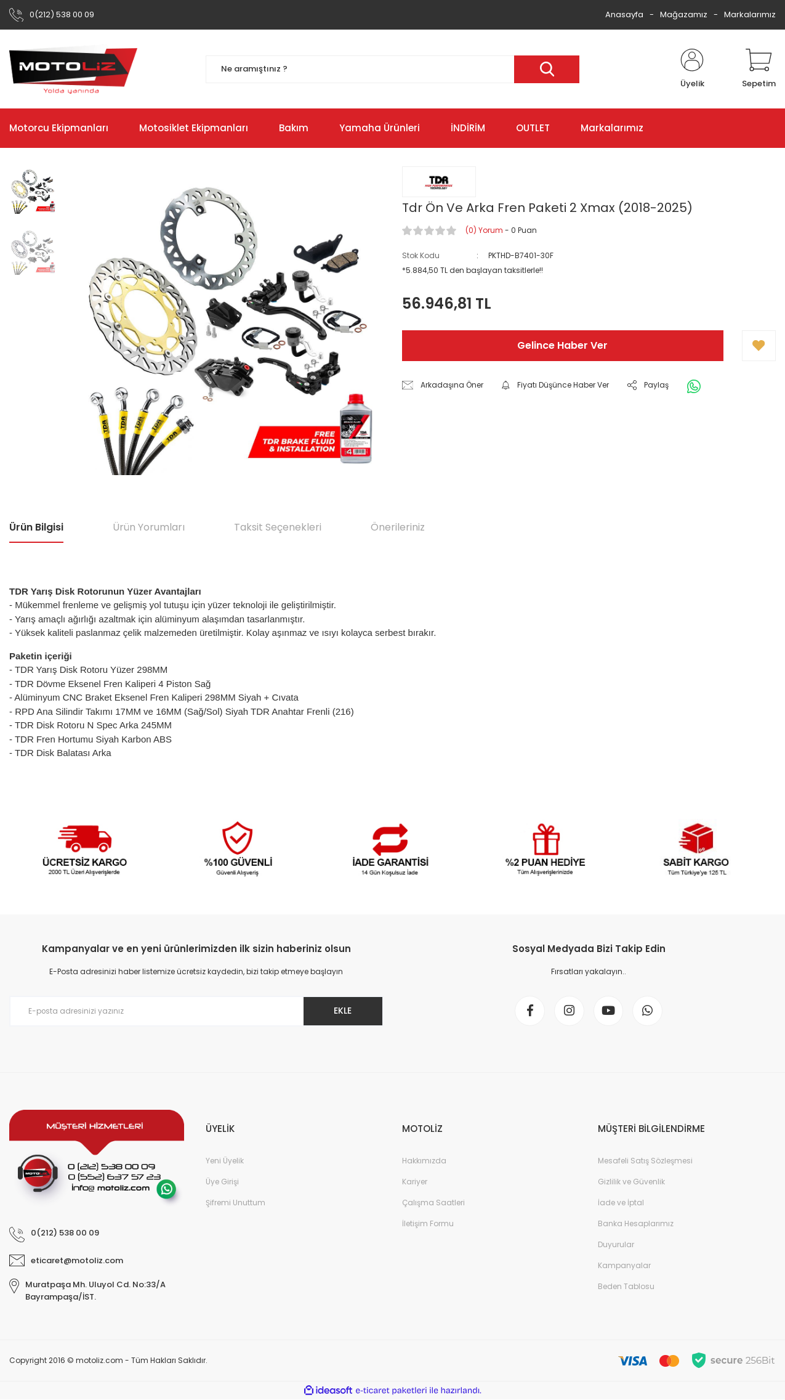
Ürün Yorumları (149, 527)
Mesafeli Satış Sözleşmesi (645, 1161)
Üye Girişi (222, 1182)
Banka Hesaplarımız (636, 1224)
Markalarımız (750, 14)
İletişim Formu (428, 1224)
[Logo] (73, 69)
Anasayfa (624, 14)
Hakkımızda (424, 1161)
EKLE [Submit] (342, 1010)
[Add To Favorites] (759, 345)
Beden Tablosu (626, 1287)
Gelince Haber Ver (562, 345)
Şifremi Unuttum (235, 1203)
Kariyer (414, 1182)
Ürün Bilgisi (36, 527)
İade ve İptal (621, 1203)
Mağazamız (683, 14)
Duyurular (616, 1245)
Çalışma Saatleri (433, 1203)
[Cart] (759, 69)
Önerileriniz (398, 527)
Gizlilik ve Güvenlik (631, 1182)
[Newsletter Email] (196, 1011)
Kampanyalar (624, 1266)
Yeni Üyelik (225, 1161)
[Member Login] (692, 69)
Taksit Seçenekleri (277, 527)
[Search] (393, 69)
